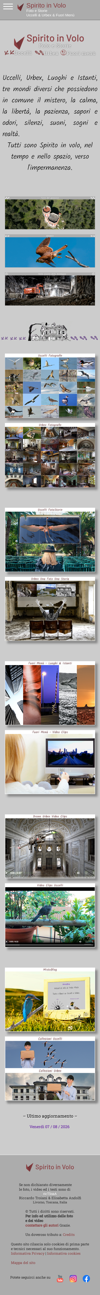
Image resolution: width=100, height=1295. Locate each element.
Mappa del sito (23, 1262)
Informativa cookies (63, 1253)
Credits (69, 1234)
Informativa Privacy (28, 1253)
